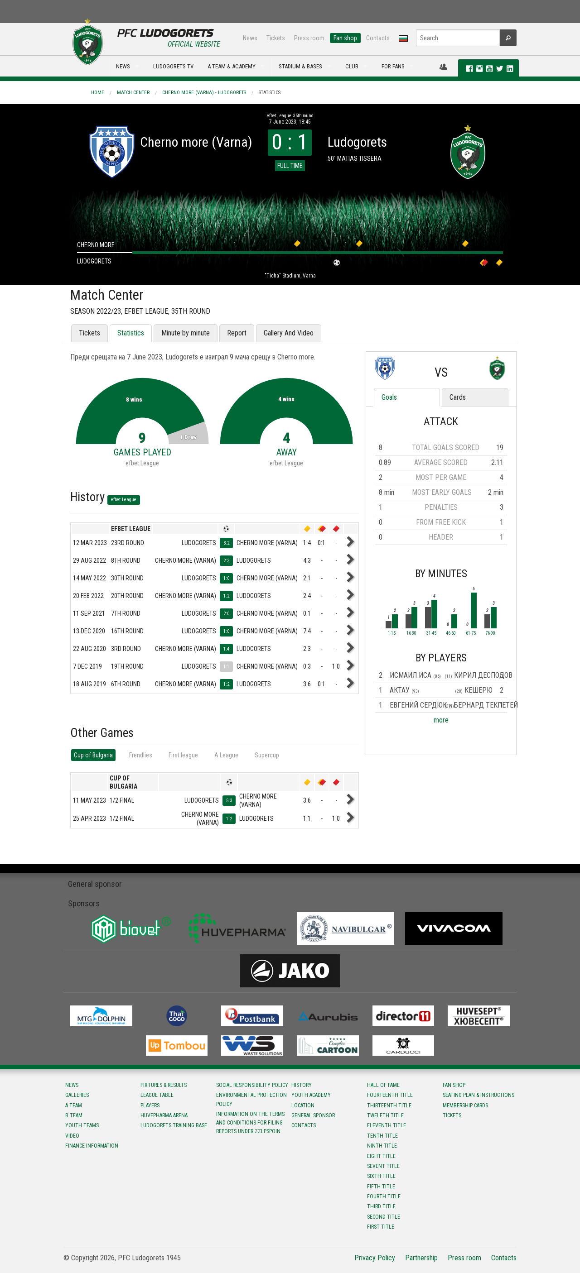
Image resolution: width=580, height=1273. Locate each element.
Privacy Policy (374, 1258)
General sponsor (313, 1115)
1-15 (392, 633)
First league (183, 755)
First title (380, 1227)
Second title (383, 1217)
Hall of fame (383, 1085)
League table (157, 1095)
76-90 (490, 633)
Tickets (275, 38)
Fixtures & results (163, 1085)
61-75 (471, 633)
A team (73, 1105)
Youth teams (82, 1125)
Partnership (421, 1258)
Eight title (381, 1156)
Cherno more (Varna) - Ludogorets (204, 92)
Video (72, 1136)
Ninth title (382, 1146)
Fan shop (345, 38)
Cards (458, 397)
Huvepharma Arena (164, 1115)
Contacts (378, 38)
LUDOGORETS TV (173, 66)
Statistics (269, 92)
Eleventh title (386, 1125)
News (250, 38)
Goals (389, 397)
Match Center (133, 92)
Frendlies (140, 755)
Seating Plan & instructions (478, 1095)
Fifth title (381, 1186)
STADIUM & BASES (300, 66)
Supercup (267, 755)
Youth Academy (311, 1095)
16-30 (411, 633)
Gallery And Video (289, 333)
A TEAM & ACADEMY (232, 66)
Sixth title (381, 1176)
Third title (381, 1206)
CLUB (351, 66)
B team (73, 1115)
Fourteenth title (390, 1095)
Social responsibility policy (252, 1085)
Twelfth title (385, 1115)
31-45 (431, 633)
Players (150, 1105)
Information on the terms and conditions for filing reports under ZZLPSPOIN (250, 1122)
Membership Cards (465, 1105)
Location (302, 1105)
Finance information (91, 1146)
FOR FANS (393, 66)
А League (226, 755)
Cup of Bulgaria (93, 755)
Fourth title (384, 1196)
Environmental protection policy (251, 1099)
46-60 (451, 633)
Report (236, 333)
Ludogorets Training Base (173, 1125)
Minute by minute (185, 333)
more (441, 720)
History (301, 1085)
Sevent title (383, 1166)
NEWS (123, 66)
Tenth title (382, 1136)
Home (97, 92)
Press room (309, 38)
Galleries (77, 1095)
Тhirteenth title (389, 1105)
